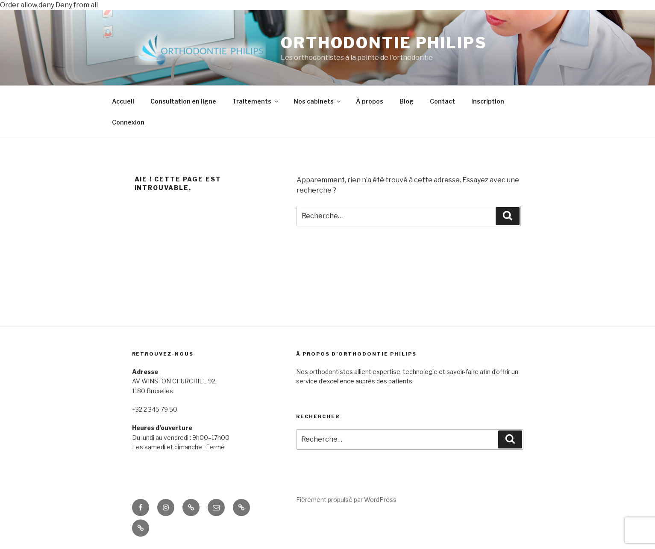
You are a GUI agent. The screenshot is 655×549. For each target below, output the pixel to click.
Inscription (487, 101)
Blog (406, 101)
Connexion (128, 122)
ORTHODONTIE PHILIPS (384, 42)
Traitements (255, 101)
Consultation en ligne (183, 101)
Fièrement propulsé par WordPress (346, 499)
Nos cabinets (318, 101)
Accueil (123, 101)
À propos (369, 101)
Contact (442, 101)
